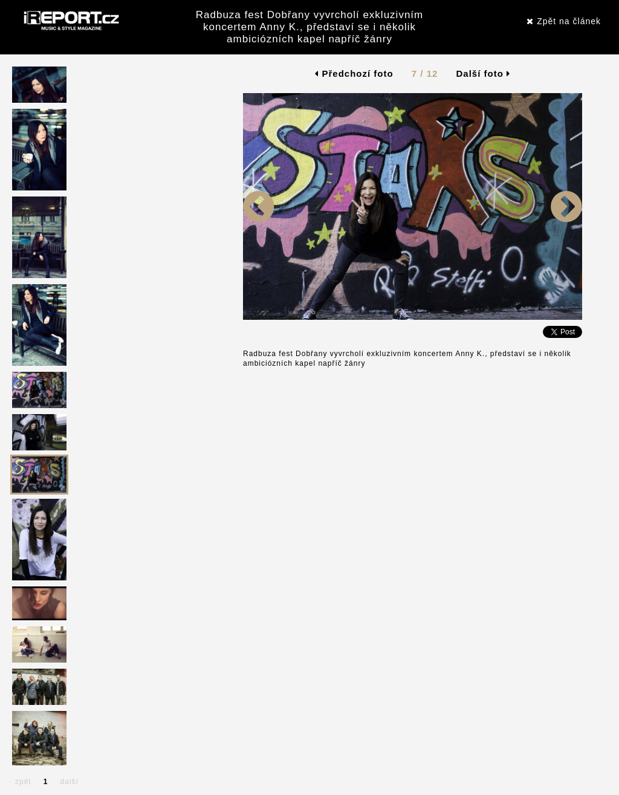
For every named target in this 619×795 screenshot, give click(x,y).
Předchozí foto (354, 73)
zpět (23, 781)
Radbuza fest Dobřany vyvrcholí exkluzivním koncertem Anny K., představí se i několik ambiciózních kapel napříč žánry (309, 27)
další (69, 781)
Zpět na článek (564, 21)
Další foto (483, 73)
